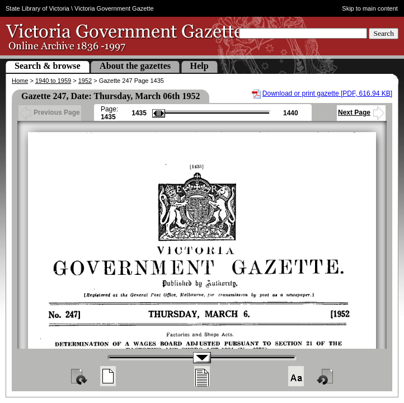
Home (20, 80)
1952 (85, 80)
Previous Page (50, 112)
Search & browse (48, 66)
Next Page (361, 112)
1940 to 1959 (53, 80)
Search (383, 33)
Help (199, 66)
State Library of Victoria (37, 8)
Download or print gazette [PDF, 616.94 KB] (327, 93)
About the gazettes (135, 66)
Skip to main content (370, 8)
